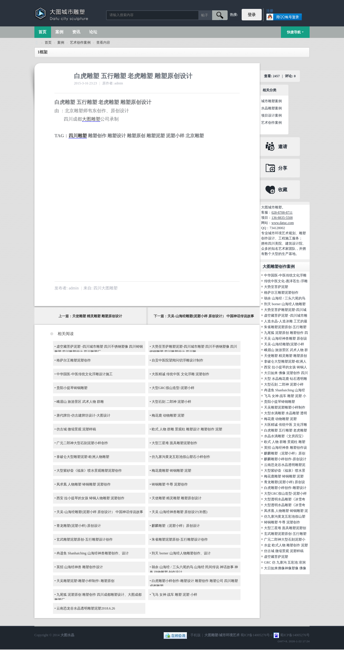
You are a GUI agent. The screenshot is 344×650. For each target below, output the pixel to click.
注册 (269, 11)
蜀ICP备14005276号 (295, 635)
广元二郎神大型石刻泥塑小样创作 (82, 443)
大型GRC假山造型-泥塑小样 (173, 388)
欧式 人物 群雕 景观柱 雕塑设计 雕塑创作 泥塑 (187, 429)
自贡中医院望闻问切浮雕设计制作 (177, 360)
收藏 (282, 189)
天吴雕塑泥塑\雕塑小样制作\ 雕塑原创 (85, 581)
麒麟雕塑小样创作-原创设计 (285, 459)
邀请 (282, 146)
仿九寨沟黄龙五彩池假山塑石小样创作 (181, 457)
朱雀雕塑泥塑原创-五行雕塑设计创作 (180, 539)
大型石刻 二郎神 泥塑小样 (171, 402)
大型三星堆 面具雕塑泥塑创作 (174, 443)
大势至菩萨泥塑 (276, 287)
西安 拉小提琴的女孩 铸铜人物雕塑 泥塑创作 (90, 498)
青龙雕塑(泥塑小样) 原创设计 (78, 526)
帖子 (204, 15)
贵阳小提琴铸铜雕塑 (71, 388)
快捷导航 (294, 32)
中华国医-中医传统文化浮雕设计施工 (84, 374)
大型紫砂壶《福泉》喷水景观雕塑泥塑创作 (89, 471)
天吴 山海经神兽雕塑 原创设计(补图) (179, 512)
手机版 (195, 635)
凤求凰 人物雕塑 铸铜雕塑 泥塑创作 (83, 484)
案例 (59, 32)
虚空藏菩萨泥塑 (276, 557)
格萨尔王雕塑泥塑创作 (73, 360)
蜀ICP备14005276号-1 (257, 635)
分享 (282, 168)
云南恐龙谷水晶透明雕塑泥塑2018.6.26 (85, 608)
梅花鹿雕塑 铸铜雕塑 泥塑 (171, 471)
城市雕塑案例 (271, 101)
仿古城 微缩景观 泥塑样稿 (76, 429)
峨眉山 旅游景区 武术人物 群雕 (80, 402)
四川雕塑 (78, 135)
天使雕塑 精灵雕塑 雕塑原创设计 (97, 316)
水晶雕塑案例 (271, 108)
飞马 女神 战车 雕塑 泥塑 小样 (174, 595)
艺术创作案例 (80, 42)
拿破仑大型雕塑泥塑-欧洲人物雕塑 (82, 457)
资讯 (76, 32)
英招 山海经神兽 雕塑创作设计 (79, 567)
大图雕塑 (91, 119)
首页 (42, 32)
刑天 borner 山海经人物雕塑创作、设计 (181, 553)
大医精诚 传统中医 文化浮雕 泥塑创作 (180, 374)
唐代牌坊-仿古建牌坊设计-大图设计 (83, 415)
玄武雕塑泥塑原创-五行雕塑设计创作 (84, 539)
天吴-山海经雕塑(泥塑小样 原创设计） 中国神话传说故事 (210, 316)
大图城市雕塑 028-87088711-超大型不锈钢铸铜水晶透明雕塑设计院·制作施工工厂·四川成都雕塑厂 (36, 42)
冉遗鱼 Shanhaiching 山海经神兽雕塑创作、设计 (92, 553)
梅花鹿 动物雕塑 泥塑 (168, 415)
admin (74, 288)
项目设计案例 (271, 115)
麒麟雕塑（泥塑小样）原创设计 (176, 526)
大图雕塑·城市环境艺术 (222, 635)
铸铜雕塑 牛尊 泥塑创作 (170, 484)
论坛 (93, 32)
